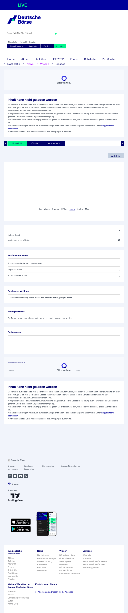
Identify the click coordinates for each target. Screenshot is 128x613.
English (32, 42)
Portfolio (47, 46)
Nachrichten (43, 555)
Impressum (13, 469)
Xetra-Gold (13, 603)
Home (11, 59)
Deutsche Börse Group (18, 597)
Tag (40, 209)
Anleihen (41, 59)
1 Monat (55, 209)
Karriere (12, 591)
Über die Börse (66, 558)
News (30, 64)
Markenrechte (48, 466)
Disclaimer (29, 466)
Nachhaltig (13, 64)
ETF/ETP (58, 59)
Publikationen (65, 570)
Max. (87, 209)
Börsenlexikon (66, 567)
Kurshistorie (54, 143)
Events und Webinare (69, 573)
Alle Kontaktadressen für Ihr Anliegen (54, 591)
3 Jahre (80, 209)
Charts (35, 143)
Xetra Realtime (16, 46)
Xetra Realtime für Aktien (95, 561)
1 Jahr (72, 209)
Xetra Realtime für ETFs (94, 564)
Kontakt (23, 42)
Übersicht (17, 143)
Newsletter (13, 42)
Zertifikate (108, 59)
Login (59, 46)
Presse (11, 594)
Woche (47, 209)
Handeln (63, 564)
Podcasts (41, 567)
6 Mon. (64, 209)
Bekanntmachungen (46, 558)
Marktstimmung (44, 561)
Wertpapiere (65, 561)
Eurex (10, 600)
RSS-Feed (42, 564)
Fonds (74, 59)
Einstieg (60, 64)
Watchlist (33, 46)
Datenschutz (30, 469)
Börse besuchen (67, 555)
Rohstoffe (90, 59)
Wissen (44, 64)
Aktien (25, 59)
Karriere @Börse (90, 567)
